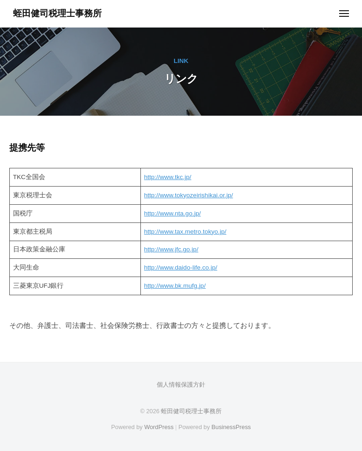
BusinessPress (231, 426)
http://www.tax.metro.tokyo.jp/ (185, 231)
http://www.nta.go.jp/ (172, 213)
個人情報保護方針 (181, 384)
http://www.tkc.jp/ (167, 176)
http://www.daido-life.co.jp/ (180, 267)
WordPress (159, 426)
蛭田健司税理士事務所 (57, 13)
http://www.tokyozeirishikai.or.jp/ (188, 195)
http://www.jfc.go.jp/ (171, 249)
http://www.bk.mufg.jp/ (175, 285)
